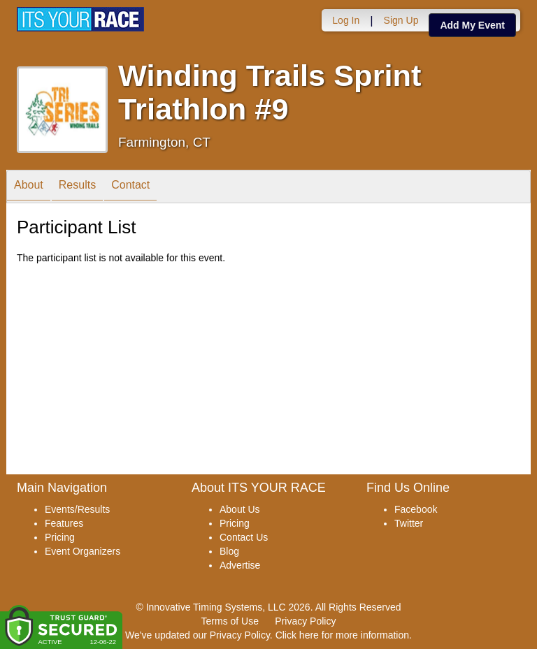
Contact (130, 188)
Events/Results (77, 509)
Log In (345, 20)
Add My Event (472, 25)
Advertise (240, 565)
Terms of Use (230, 621)
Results (77, 188)
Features (64, 523)
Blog (229, 551)
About (28, 188)
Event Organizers (82, 551)
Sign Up (401, 20)
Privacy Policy (305, 621)
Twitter (408, 523)
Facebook (415, 509)
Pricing (60, 537)
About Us (240, 509)
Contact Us (244, 537)
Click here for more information (342, 635)
